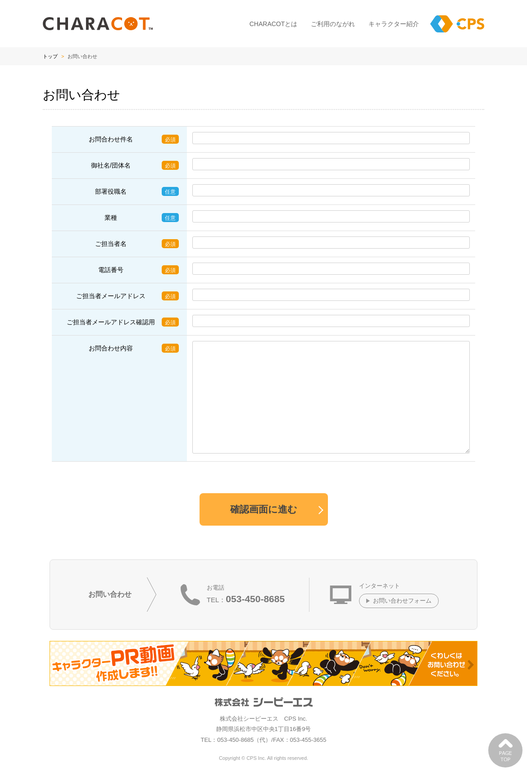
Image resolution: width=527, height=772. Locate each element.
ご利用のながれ (333, 23)
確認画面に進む (263, 509)
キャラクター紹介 (393, 23)
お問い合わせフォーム (402, 600)
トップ (50, 56)
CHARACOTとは (274, 23)
